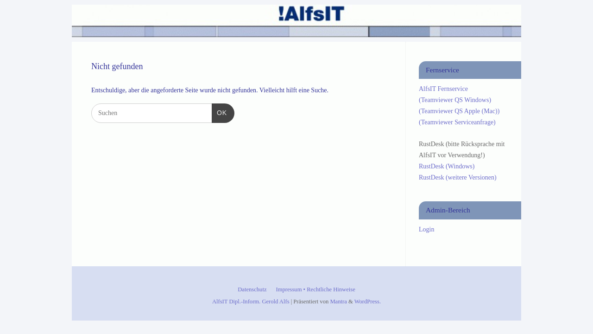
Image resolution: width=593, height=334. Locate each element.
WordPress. (367, 301)
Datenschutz (252, 289)
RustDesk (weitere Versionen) (458, 177)
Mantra (338, 301)
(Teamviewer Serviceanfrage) (457, 122)
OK (219, 111)
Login (426, 229)
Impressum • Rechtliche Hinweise (315, 289)
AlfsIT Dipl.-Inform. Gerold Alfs (251, 301)
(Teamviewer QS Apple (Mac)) (459, 111)
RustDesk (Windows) (446, 166)
